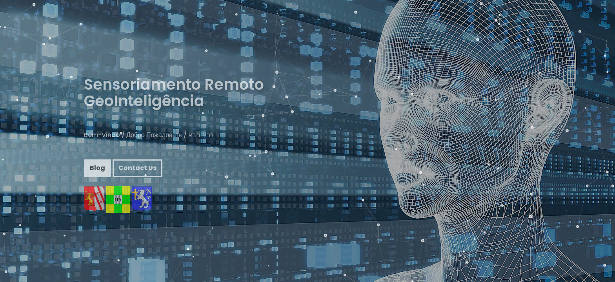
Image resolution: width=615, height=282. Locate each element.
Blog (97, 174)
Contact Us (137, 174)
